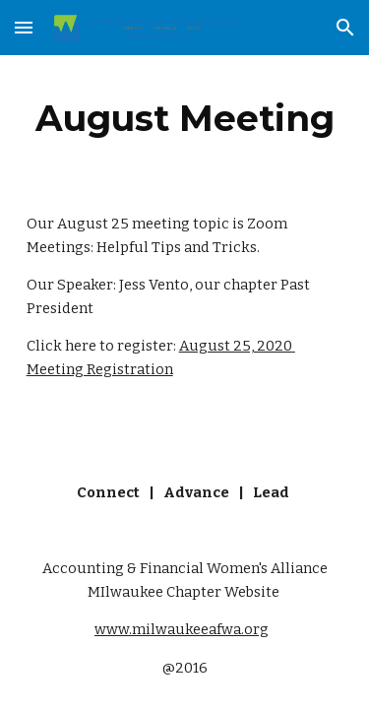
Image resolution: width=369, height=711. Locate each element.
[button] (23, 27)
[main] (185, 118)
